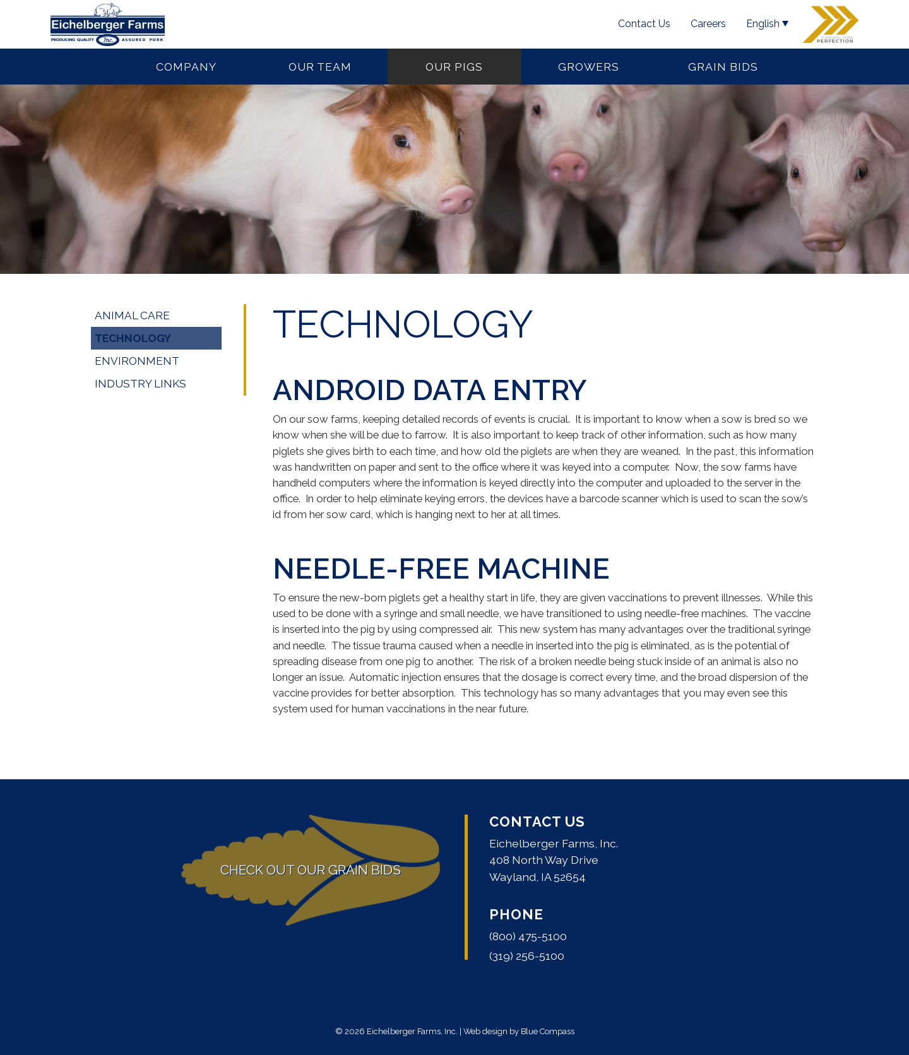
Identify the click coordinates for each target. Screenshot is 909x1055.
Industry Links (140, 383)
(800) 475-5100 (528, 936)
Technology (133, 338)
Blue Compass (547, 1031)
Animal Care (132, 315)
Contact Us (537, 821)
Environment (137, 361)
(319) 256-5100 (526, 955)
